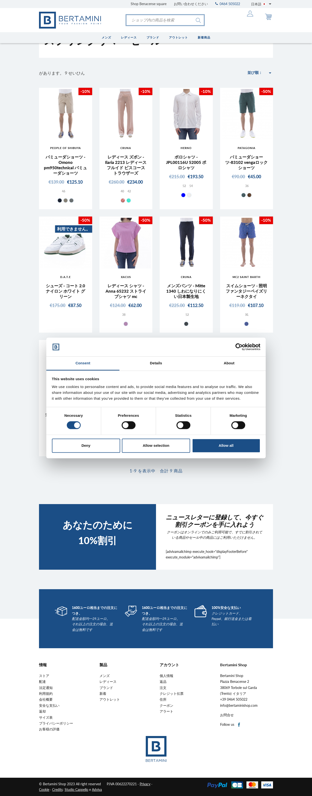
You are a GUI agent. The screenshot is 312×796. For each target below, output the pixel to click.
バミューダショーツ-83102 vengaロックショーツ (246, 162)
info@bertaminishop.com (239, 705)
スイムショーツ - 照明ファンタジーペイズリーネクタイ (246, 291)
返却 (42, 711)
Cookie (44, 789)
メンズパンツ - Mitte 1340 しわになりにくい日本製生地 (186, 291)
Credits (57, 789)
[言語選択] (262, 3)
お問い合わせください (191, 4)
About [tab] (229, 363)
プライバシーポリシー (56, 723)
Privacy (145, 784)
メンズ (104, 676)
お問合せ (227, 715)
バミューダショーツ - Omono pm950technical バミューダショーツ (65, 165)
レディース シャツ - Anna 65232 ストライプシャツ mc (126, 291)
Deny (85, 445)
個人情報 (166, 676)
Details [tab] (156, 363)
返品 (163, 682)
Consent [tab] (83, 363)
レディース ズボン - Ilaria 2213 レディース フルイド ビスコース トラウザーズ (125, 165)
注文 (163, 688)
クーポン (166, 705)
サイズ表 (46, 717)
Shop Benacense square (148, 4)
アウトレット (109, 699)
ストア (44, 676)
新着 (102, 694)
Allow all (226, 445)
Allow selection (156, 445)
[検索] (165, 20)
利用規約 (46, 694)
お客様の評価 (49, 729)
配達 (42, 682)
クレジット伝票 (172, 694)
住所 (163, 699)
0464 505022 (227, 4)
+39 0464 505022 (233, 699)
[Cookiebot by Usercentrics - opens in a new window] (239, 347)
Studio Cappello (76, 789)
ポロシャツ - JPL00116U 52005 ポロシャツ (186, 162)
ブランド (106, 688)
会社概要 (46, 699)
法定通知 (46, 688)
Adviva (97, 789)
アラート (166, 711)
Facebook (239, 725)
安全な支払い (49, 705)
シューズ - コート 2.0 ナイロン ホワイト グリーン (65, 291)
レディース (108, 682)
